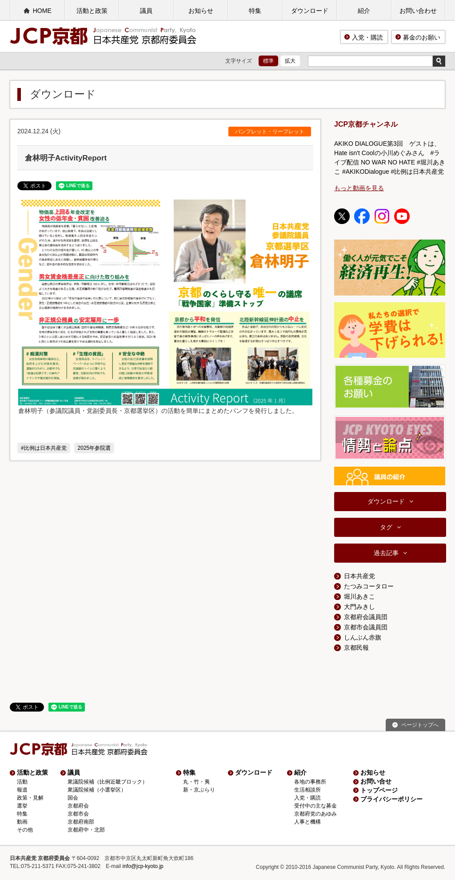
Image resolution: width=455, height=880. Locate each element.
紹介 (364, 10)
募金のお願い (421, 37)
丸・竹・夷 (196, 782)
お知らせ (200, 10)
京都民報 (356, 647)
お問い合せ (375, 781)
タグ (386, 527)
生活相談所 (307, 790)
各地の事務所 (310, 782)
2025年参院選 (94, 448)
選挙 (22, 806)
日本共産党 (359, 576)
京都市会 (78, 814)
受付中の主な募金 (315, 806)
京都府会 (78, 806)
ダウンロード (309, 10)
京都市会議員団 (365, 627)
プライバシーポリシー (391, 799)
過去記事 (386, 552)
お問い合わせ (418, 10)
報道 (22, 790)
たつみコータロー (369, 586)
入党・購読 (367, 37)
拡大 (290, 61)
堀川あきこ (359, 596)
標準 (268, 61)
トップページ (379, 790)
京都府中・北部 (86, 830)
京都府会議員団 (365, 616)
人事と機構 (307, 822)
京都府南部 (81, 822)
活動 (22, 782)
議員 (146, 10)
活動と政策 (92, 10)
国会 (73, 798)
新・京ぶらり (199, 790)
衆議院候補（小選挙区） (97, 790)
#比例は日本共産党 (44, 448)
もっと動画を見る (359, 188)
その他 (25, 830)
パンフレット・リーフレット (269, 131)
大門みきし (359, 606)
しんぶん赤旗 (362, 637)
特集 (255, 10)
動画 (22, 822)
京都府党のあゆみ (315, 814)
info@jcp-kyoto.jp (143, 866)
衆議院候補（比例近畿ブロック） (108, 782)
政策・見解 (30, 798)
